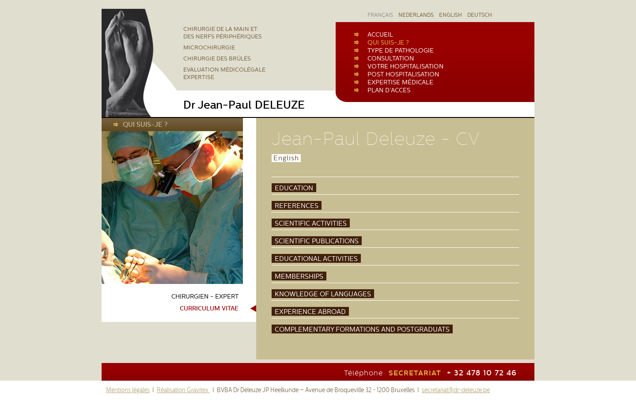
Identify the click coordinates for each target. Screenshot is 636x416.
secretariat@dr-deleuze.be (456, 390)
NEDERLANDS (416, 15)
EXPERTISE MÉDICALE (400, 82)
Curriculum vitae (209, 308)
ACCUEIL (380, 34)
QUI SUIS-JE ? (388, 42)
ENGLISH (450, 15)
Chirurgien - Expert (204, 296)
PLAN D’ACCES (388, 90)
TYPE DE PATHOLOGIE (400, 50)
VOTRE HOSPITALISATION (405, 66)
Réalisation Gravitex (183, 390)
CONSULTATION (390, 58)
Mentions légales (128, 390)
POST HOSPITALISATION (403, 74)
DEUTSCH (479, 15)
